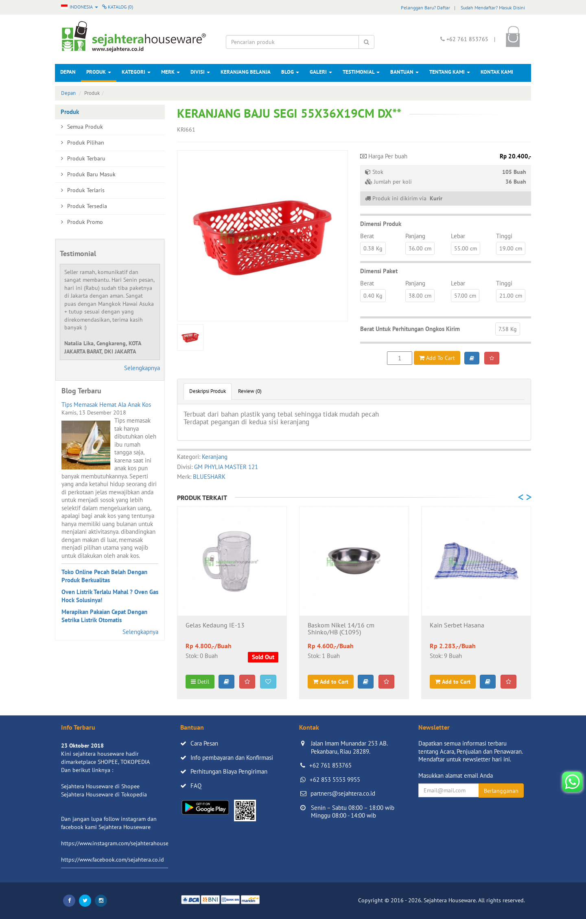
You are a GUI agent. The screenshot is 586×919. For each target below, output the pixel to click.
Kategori (136, 71)
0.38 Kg (373, 248)
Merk (170, 71)
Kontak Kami (497, 71)
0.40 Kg (373, 295)
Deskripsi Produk (207, 391)
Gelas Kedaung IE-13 (215, 625)
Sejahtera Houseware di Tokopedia (104, 794)
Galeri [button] (321, 71)
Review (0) (250, 391)
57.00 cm (465, 295)
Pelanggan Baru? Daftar (425, 7)
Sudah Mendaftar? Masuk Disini (493, 7)
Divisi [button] (200, 71)
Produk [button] (98, 71)
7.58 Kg (508, 329)
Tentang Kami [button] (449, 71)
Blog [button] (290, 71)
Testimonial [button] (361, 71)
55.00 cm (465, 248)
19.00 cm (510, 248)
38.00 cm (420, 295)
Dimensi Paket (379, 271)
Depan (68, 71)
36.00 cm (420, 248)
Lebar (458, 236)
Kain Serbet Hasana (457, 625)
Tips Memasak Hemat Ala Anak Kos (106, 404)
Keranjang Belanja (246, 71)
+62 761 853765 (330, 765)
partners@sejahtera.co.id (342, 793)
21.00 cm (510, 295)
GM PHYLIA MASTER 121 (226, 467)
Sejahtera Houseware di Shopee (100, 786)
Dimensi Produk (380, 224)
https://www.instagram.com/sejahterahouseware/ (121, 843)
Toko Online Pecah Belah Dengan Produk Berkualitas (104, 576)
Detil (200, 681)
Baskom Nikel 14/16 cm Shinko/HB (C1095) (341, 629)
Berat (367, 236)
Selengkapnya (142, 368)
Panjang (415, 236)
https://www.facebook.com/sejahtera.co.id (112, 859)
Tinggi (504, 236)
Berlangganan (501, 790)
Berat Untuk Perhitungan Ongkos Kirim (410, 329)
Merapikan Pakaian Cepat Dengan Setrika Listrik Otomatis (104, 616)
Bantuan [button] (404, 71)
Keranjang (214, 457)
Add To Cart (437, 358)
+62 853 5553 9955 (335, 779)
